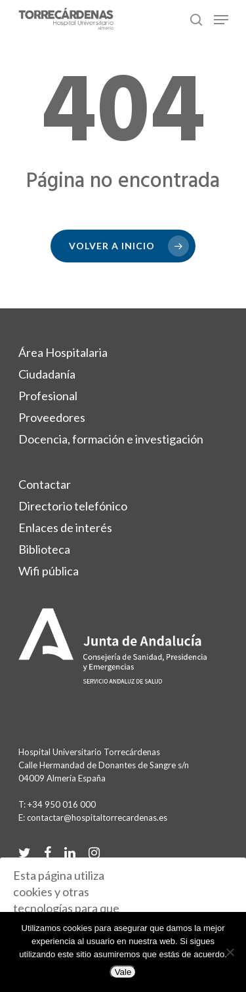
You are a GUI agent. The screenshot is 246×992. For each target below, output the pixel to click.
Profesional (47, 395)
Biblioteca (44, 549)
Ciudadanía (46, 374)
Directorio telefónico (72, 506)
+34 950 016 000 (62, 804)
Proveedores (51, 417)
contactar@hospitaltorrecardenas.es (97, 817)
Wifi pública (48, 571)
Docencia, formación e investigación (110, 439)
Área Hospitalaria (63, 352)
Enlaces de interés (65, 527)
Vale (123, 972)
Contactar (44, 484)
